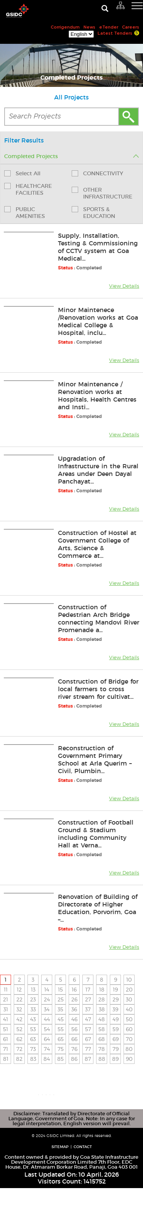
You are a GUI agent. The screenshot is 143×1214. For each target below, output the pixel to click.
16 (74, 989)
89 (115, 1058)
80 (129, 1049)
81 (5, 1058)
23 (33, 999)
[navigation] (127, 9)
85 (60, 1058)
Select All (22, 173)
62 (19, 1039)
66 (74, 1039)
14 (46, 989)
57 (88, 1029)
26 (74, 999)
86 (74, 1058)
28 (101, 999)
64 (47, 1039)
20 (129, 989)
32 (19, 1009)
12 (19, 989)
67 (88, 1039)
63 (33, 1039)
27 (88, 999)
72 (19, 1049)
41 (5, 1019)
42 (19, 1019)
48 (101, 1019)
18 (101, 989)
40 (129, 1009)
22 (19, 999)
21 (5, 999)
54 (47, 1029)
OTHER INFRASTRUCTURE (102, 193)
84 (46, 1058)
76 (74, 1049)
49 (115, 1019)
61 (5, 1039)
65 (61, 1039)
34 (47, 1009)
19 (115, 989)
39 (115, 1009)
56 (74, 1029)
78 (101, 1049)
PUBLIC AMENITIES (24, 212)
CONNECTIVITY (97, 173)
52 (19, 1029)
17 (87, 989)
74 (47, 1049)
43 (33, 1019)
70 (129, 1039)
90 (129, 1058)
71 (5, 1049)
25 (61, 999)
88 (101, 1058)
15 (60, 989)
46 (74, 1019)
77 (88, 1049)
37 (88, 1009)
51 (5, 1029)
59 (115, 1029)
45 (61, 1019)
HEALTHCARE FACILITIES (28, 189)
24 (47, 999)
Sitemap (60, 1172)
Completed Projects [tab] (71, 156)
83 (33, 1058)
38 (102, 1009)
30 (129, 999)
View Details (124, 286)
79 (115, 1049)
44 (47, 1019)
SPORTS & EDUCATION (93, 212)
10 (129, 979)
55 (61, 1029)
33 (33, 1009)
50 (129, 1019)
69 (115, 1039)
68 (101, 1039)
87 (88, 1058)
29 (115, 999)
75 (61, 1049)
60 (129, 1029)
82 (19, 1058)
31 (5, 1009)
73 (33, 1049)
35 (60, 1009)
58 (101, 1029)
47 (88, 1019)
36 (74, 1009)
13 (33, 989)
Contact (83, 1172)
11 (6, 989)
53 (33, 1029)
